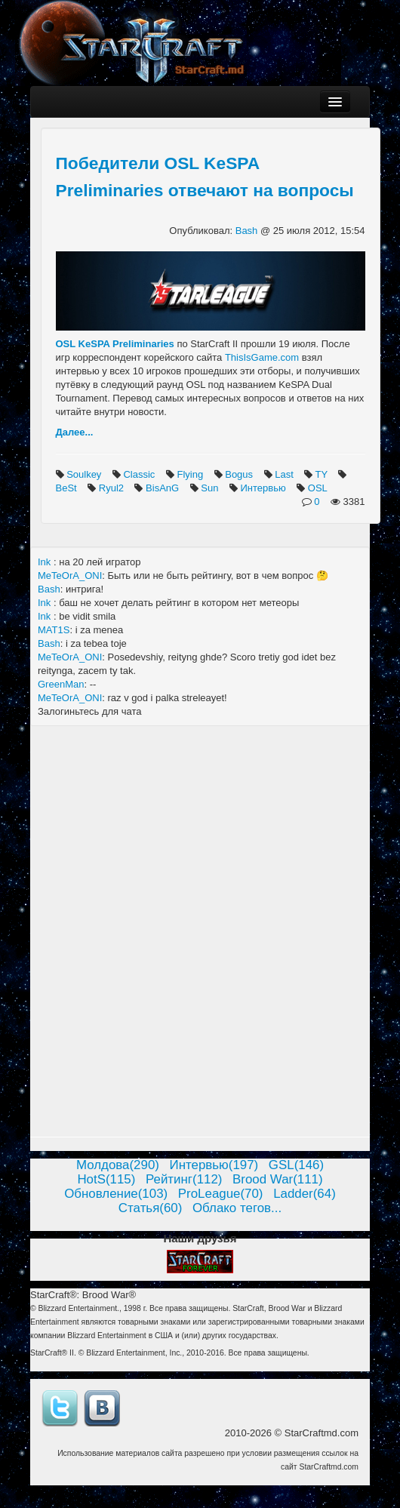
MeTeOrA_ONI (70, 575)
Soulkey (85, 474)
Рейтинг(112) (184, 1179)
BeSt (68, 488)
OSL (319, 488)
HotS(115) (106, 1179)
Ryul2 (113, 488)
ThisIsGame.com (262, 357)
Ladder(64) (304, 1193)
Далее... (75, 432)
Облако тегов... (237, 1208)
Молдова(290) (117, 1165)
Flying (191, 474)
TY (323, 474)
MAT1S (53, 630)
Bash (247, 230)
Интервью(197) (214, 1165)
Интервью (264, 488)
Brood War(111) (277, 1179)
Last (285, 474)
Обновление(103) (116, 1193)
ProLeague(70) (220, 1193)
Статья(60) (150, 1208)
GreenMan (61, 684)
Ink (46, 562)
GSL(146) (296, 1165)
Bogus (240, 474)
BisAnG (164, 488)
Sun (211, 488)
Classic (140, 474)
